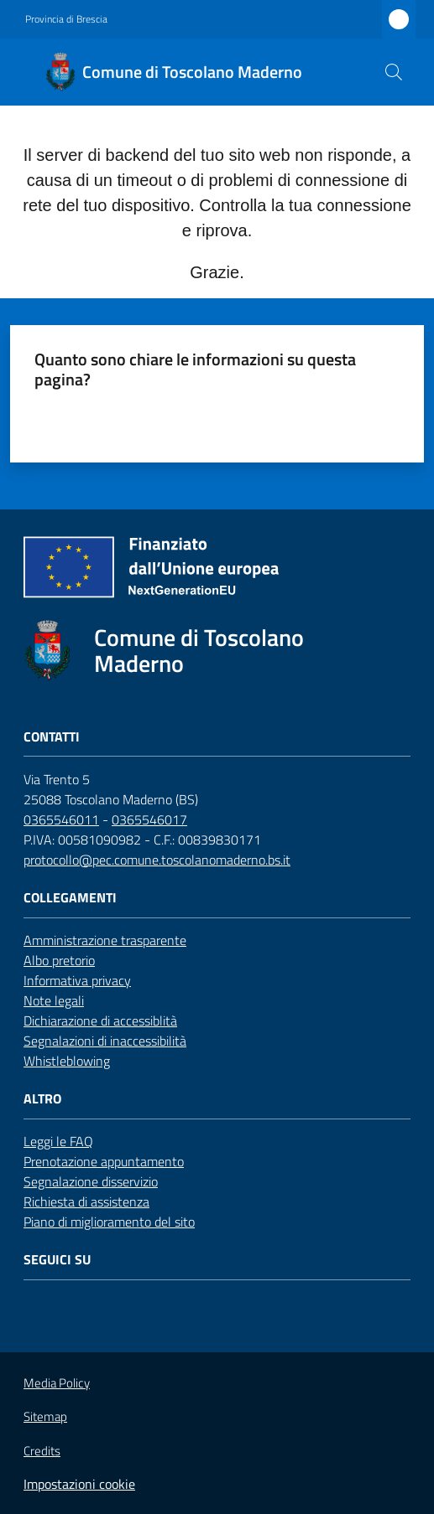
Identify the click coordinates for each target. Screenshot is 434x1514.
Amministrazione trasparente (105, 940)
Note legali (54, 1000)
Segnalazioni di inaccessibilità (105, 1041)
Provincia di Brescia (66, 19)
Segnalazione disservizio (91, 1181)
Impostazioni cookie (79, 1484)
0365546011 (61, 819)
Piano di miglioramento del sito (109, 1222)
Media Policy (57, 1383)
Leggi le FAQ (58, 1141)
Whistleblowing (67, 1061)
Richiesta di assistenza (86, 1201)
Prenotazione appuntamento (104, 1161)
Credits (42, 1451)
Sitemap (45, 1416)
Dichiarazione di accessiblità (100, 1020)
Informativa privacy (77, 980)
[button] (394, 72)
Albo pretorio (59, 960)
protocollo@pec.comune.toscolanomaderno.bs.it (157, 860)
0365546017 (149, 819)
